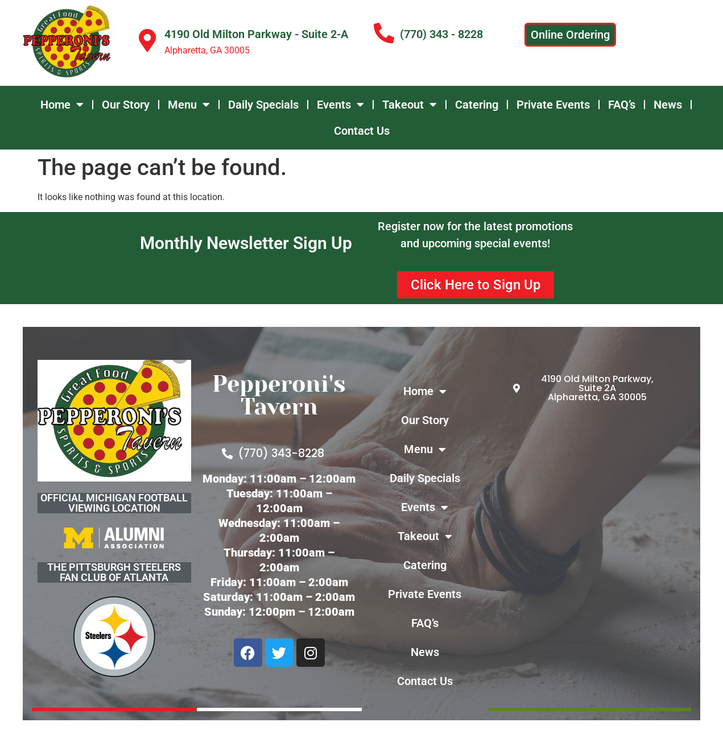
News (668, 104)
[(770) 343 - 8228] (384, 33)
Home (62, 104)
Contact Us (362, 131)
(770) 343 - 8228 (441, 34)
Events (340, 104)
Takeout (409, 104)
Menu (189, 104)
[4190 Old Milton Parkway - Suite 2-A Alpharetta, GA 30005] (589, 543)
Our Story (126, 104)
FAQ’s (621, 104)
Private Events (553, 104)
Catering (476, 104)
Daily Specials (263, 104)
